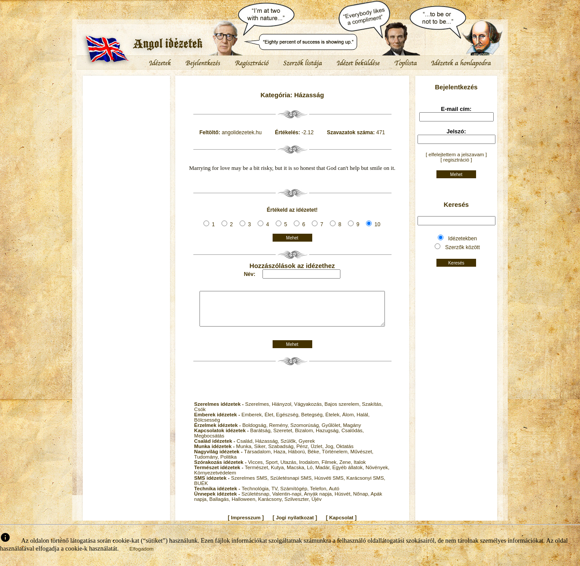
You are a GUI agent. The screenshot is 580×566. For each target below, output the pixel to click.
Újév (316, 505)
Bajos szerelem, (343, 410)
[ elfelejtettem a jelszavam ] (456, 154)
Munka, (245, 453)
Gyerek (307, 447)
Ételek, (333, 421)
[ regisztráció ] (456, 159)
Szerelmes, (258, 410)
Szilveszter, (297, 505)
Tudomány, (207, 463)
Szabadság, (282, 453)
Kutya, (279, 474)
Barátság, (261, 437)
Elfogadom (141, 555)
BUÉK (201, 489)
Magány (352, 431)
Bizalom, (305, 437)
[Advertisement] (126, 103)
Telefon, (319, 495)
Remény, (279, 431)
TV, (275, 495)
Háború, (297, 458)
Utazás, (290, 468)
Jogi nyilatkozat (295, 524)
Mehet (292, 237)
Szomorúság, (305, 431)
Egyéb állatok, (348, 474)
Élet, (270, 421)
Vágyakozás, (309, 410)
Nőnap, (362, 500)
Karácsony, (271, 505)
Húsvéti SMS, (330, 484)
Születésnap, (256, 500)
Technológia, (257, 495)
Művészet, (361, 458)
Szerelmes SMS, (250, 484)
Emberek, (252, 421)
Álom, (349, 421)
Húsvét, (344, 500)
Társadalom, (258, 458)
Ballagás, (220, 505)
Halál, (363, 421)
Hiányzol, (283, 410)
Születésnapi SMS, (292, 484)
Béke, (314, 458)
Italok (360, 468)
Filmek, (330, 468)
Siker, (261, 453)
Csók (200, 416)
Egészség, (288, 421)
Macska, (297, 474)
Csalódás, (352, 437)
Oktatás (345, 453)
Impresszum (246, 524)
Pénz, (303, 453)
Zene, (346, 468)
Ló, (311, 474)
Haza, (280, 458)
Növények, (377, 474)
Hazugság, (328, 437)
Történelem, (336, 458)
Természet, (258, 474)
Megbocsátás (209, 442)
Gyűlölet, (332, 431)
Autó (334, 495)
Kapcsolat (341, 524)
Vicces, (257, 468)
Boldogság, (255, 431)
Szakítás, (372, 410)
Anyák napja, (319, 500)
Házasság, (268, 447)
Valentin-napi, (288, 500)
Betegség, (313, 421)
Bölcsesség (207, 426)
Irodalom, (310, 468)
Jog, (330, 453)
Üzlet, (317, 453)
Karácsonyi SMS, (366, 484)
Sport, (273, 468)
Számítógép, (295, 495)
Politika (228, 463)
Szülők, (290, 447)
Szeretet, (284, 437)
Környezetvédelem (215, 479)
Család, (245, 447)
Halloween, (245, 505)
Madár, (323, 474)
